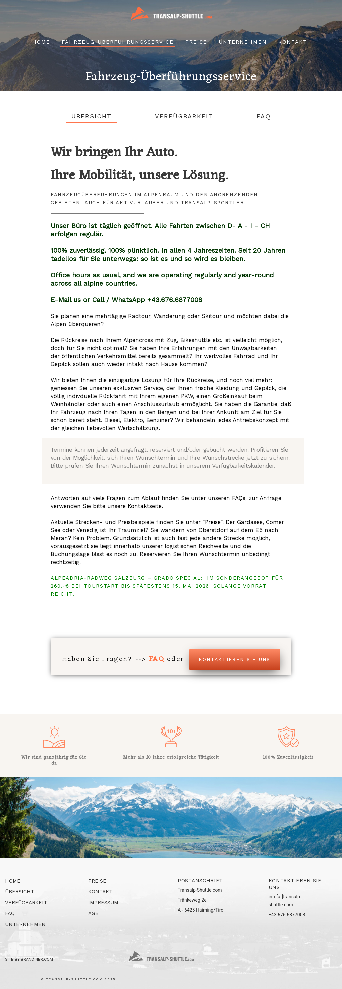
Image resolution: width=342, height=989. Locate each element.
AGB (93, 913)
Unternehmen (243, 42)
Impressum (103, 903)
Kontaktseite (145, 506)
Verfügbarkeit (184, 116)
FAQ (263, 116)
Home (41, 42)
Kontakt (292, 42)
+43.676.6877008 (287, 914)
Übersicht (91, 116)
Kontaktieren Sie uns (235, 659)
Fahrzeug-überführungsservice (118, 42)
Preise (196, 42)
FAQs (238, 497)
